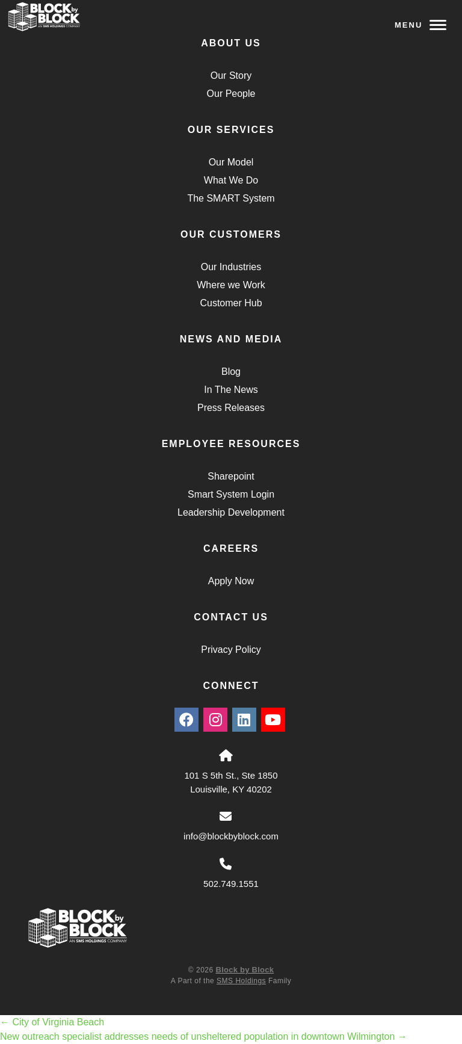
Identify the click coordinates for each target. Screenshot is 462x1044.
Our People (231, 93)
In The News (231, 390)
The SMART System (230, 198)
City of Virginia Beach (52, 1022)
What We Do (231, 180)
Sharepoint (231, 476)
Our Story (231, 75)
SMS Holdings (241, 981)
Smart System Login (231, 494)
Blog (231, 371)
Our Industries (231, 267)
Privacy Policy (231, 649)
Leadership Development (231, 512)
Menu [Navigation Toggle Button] (420, 24)
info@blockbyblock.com (231, 836)
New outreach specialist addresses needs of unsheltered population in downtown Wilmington (203, 1036)
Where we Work (231, 285)
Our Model (231, 162)
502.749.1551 (231, 884)
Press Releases (231, 408)
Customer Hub (231, 303)
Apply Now (231, 581)
